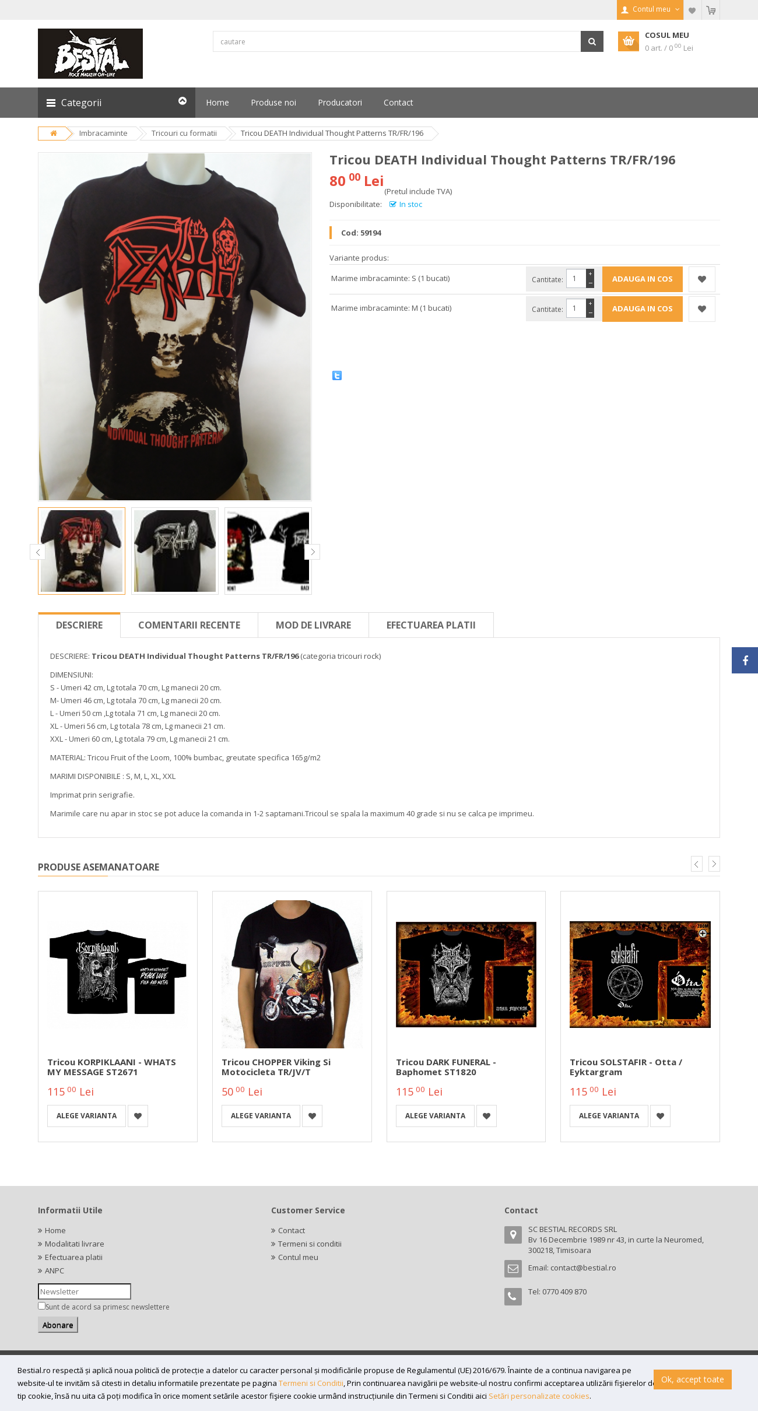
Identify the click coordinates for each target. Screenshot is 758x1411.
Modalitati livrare (74, 1243)
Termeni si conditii (310, 1243)
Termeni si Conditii (311, 1383)
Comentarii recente (189, 625)
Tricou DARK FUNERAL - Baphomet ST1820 (446, 1066)
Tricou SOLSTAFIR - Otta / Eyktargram (626, 1066)
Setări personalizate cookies (539, 1396)
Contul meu (298, 1257)
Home (55, 1230)
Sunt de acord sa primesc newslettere (107, 1307)
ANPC (54, 1270)
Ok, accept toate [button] (692, 1379)
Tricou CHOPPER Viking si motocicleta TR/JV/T (276, 1066)
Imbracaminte (103, 133)
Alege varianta (87, 1116)
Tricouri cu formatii (184, 133)
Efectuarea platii (431, 625)
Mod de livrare (313, 625)
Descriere (79, 625)
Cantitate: (547, 280)
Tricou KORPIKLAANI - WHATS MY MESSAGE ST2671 (111, 1066)
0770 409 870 (564, 1291)
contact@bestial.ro (583, 1267)
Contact (291, 1230)
